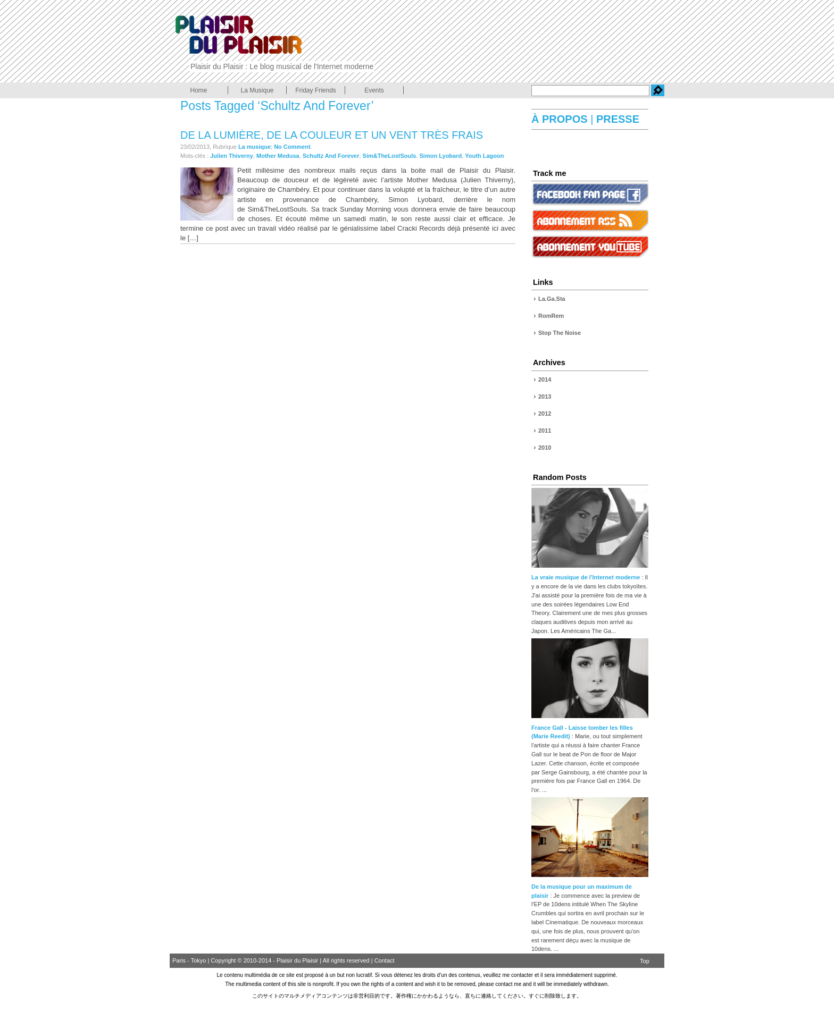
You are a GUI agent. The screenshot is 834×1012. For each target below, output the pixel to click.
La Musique (256, 90)
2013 (544, 396)
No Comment (292, 147)
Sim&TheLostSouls (389, 156)
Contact (384, 960)
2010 (544, 447)
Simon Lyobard (441, 156)
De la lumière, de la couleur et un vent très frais (331, 135)
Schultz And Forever (331, 156)
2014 (544, 379)
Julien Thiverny (231, 156)
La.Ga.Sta (551, 299)
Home (198, 90)
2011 (544, 430)
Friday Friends (315, 90)
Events (374, 90)
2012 (544, 413)
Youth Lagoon (484, 156)
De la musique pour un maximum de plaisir (589, 886)
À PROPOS (560, 119)
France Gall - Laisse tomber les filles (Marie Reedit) (589, 727)
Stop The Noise (559, 333)
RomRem (551, 316)
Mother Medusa (277, 156)
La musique (254, 147)
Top (644, 961)
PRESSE (616, 119)
